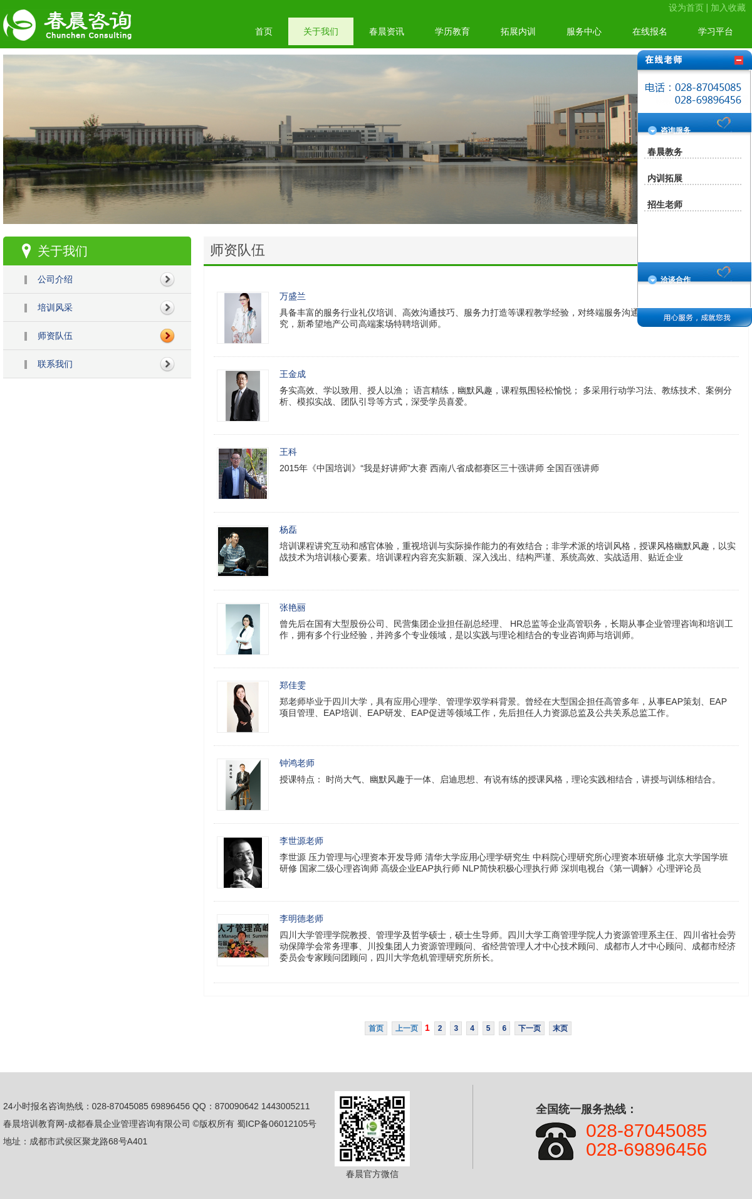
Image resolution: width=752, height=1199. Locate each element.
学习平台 (715, 31)
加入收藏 (728, 8)
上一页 (406, 1028)
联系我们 (55, 364)
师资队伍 (55, 336)
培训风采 (55, 307)
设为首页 (686, 8)
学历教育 (452, 31)
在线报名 (649, 31)
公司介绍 (55, 279)
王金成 (292, 374)
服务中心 (584, 31)
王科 (288, 452)
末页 (560, 1028)
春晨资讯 (386, 31)
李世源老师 (301, 841)
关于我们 (320, 31)
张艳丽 (292, 607)
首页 (264, 31)
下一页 (529, 1028)
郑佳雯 (292, 685)
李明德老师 (301, 919)
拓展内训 (518, 31)
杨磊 (288, 530)
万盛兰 (292, 296)
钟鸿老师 (297, 763)
